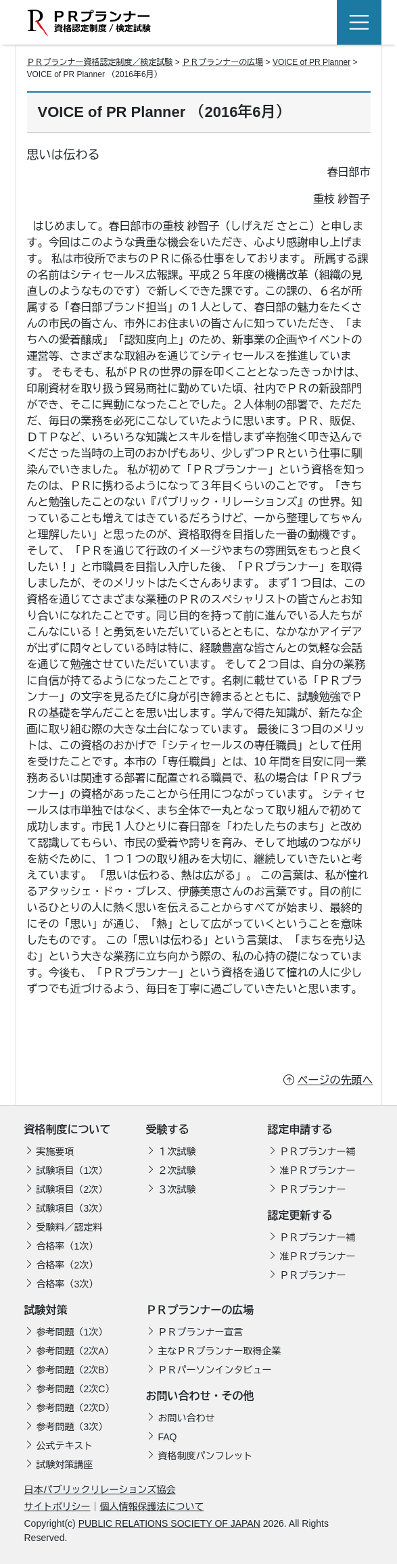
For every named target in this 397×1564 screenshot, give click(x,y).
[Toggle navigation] (359, 22)
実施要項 (55, 1151)
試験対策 (46, 1310)
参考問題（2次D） (76, 1407)
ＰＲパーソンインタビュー (215, 1370)
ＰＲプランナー (313, 1189)
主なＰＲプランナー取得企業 (219, 1351)
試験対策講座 (65, 1464)
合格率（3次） (68, 1284)
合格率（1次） (68, 1246)
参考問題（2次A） (75, 1351)
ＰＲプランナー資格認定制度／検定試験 (100, 62)
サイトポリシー (57, 1506)
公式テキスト (65, 1445)
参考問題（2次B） (75, 1370)
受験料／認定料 (70, 1227)
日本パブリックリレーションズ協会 (100, 1489)
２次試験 (177, 1170)
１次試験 (177, 1151)
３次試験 (177, 1189)
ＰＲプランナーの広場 (222, 62)
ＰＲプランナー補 (318, 1151)
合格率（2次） (68, 1265)
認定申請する (300, 1129)
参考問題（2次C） (76, 1388)
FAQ (167, 1436)
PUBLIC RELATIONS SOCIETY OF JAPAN (169, 1523)
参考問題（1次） (72, 1332)
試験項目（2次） (72, 1189)
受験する (167, 1129)
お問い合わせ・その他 (200, 1396)
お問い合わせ (186, 1418)
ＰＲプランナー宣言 (200, 1332)
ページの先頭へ (335, 1080)
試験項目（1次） (72, 1170)
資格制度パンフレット (205, 1455)
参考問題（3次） (72, 1426)
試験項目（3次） (72, 1208)
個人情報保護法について (152, 1506)
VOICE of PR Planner (311, 62)
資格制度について (67, 1129)
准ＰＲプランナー (318, 1170)
